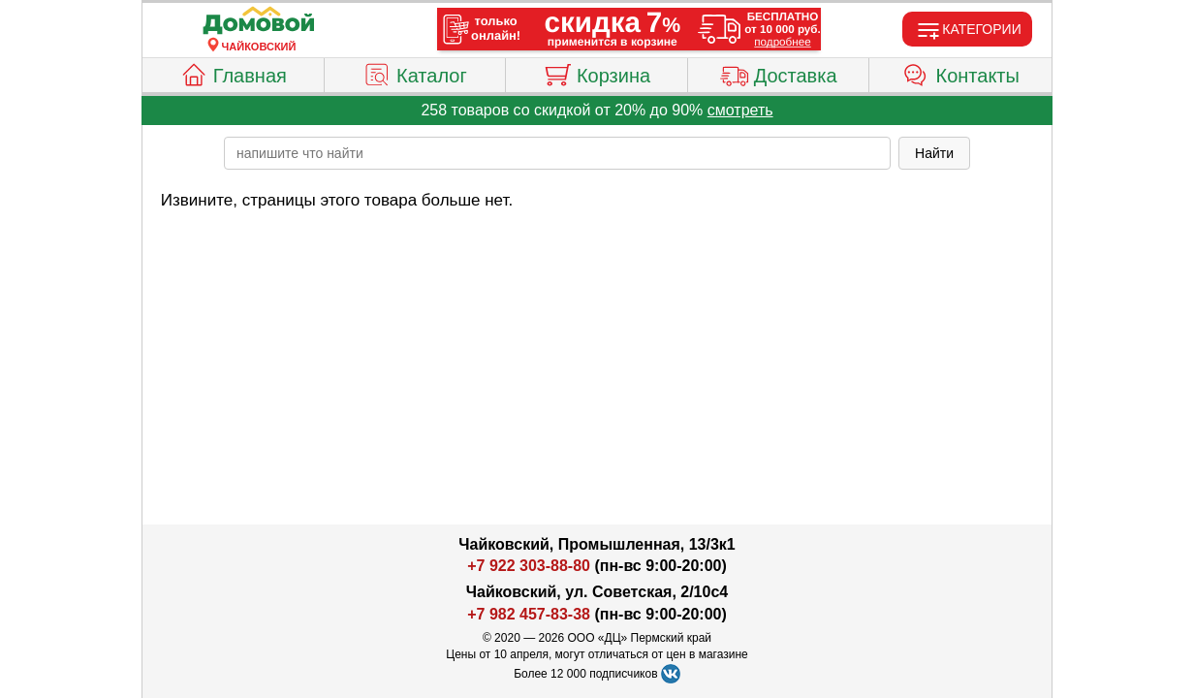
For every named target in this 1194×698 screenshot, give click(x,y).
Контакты (961, 72)
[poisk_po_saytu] (557, 153)
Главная (233, 72)
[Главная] (259, 21)
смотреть (740, 110)
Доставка (778, 72)
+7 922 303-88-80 (528, 565)
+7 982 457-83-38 (528, 614)
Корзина (596, 72)
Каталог (414, 72)
